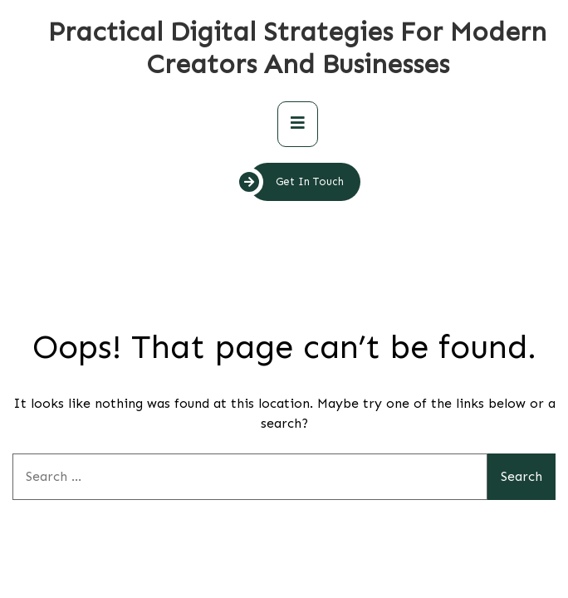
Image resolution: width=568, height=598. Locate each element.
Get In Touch (296, 182)
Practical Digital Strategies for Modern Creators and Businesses (297, 48)
